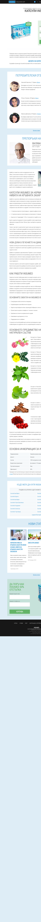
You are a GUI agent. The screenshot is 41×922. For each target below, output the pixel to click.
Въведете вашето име (14, 593)
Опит (26, 623)
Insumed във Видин (14, 499)
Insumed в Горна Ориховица (16, 502)
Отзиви (21, 623)
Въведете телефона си (14, 601)
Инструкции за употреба (35, 623)
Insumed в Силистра (15, 508)
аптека (15, 623)
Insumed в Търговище (15, 511)
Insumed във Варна (14, 493)
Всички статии (36, 575)
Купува (19, 611)
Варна (38, 82)
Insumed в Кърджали (15, 505)
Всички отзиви (36, 130)
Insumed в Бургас (14, 496)
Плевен (39, 114)
